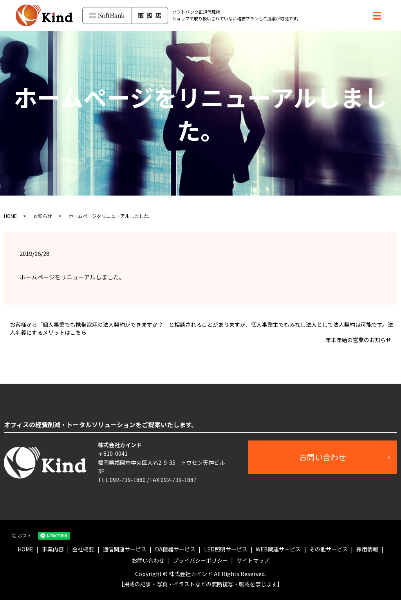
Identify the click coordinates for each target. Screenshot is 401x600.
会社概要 (83, 549)
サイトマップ (253, 560)
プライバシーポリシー (200, 560)
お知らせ (42, 215)
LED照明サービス (225, 549)
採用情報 (367, 549)
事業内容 (53, 549)
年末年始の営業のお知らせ (358, 340)
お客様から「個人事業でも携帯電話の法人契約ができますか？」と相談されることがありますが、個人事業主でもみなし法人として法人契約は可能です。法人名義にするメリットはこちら (201, 328)
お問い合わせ (322, 457)
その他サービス (328, 549)
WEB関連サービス (278, 549)
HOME (10, 215)
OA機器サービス (175, 549)
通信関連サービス (124, 549)
